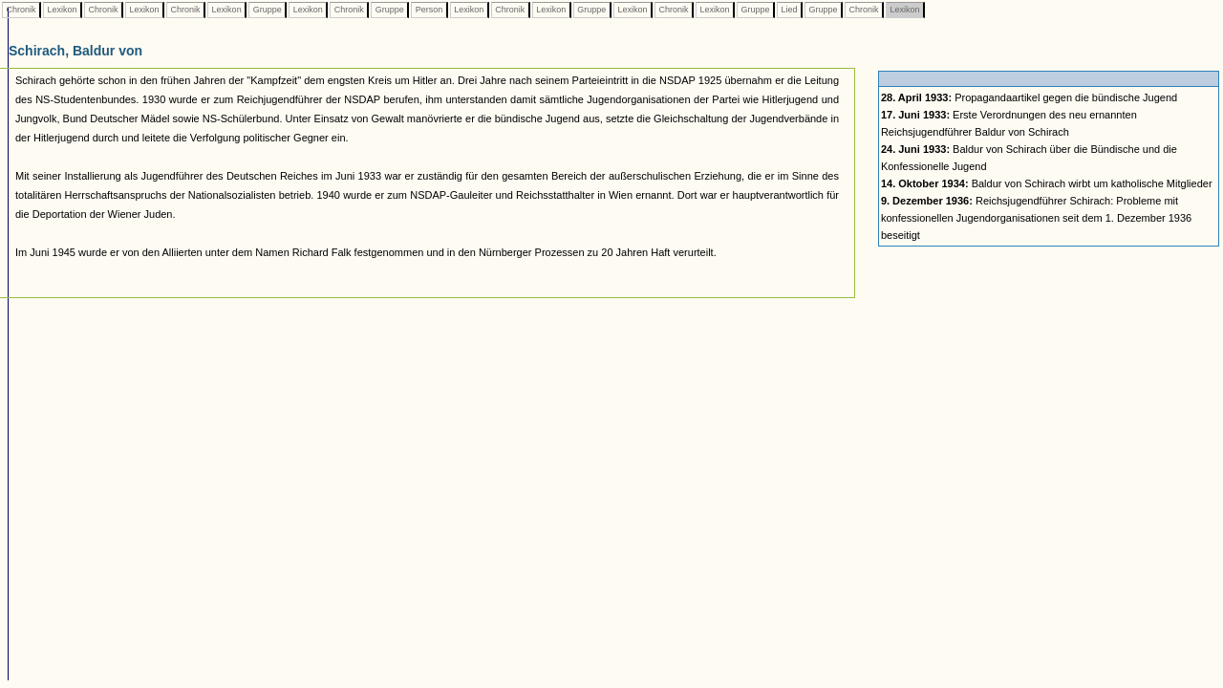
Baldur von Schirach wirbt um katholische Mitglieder (1046, 183)
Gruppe (267, 9)
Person (429, 9)
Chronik (21, 9)
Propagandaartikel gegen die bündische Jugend (1029, 97)
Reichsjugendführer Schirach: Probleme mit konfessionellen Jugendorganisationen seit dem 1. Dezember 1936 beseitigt (1036, 218)
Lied (789, 9)
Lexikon (62, 9)
